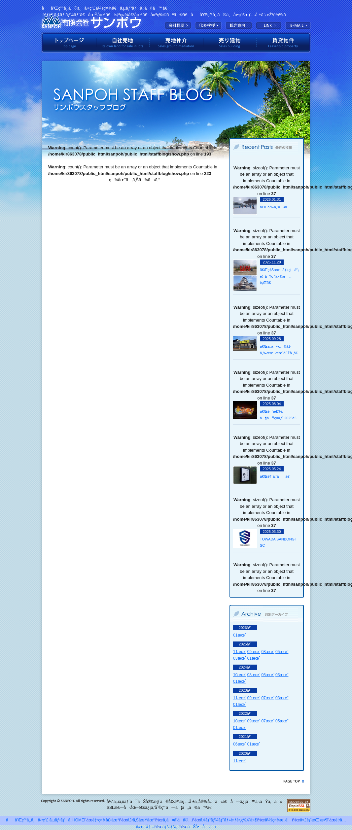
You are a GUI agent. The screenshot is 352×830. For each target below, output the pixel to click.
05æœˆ (281, 651)
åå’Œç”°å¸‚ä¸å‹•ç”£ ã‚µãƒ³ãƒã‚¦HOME (45, 820)
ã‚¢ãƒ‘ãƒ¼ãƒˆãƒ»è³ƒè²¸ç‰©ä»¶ (228, 820)
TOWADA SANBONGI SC (278, 542)
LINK (269, 25)
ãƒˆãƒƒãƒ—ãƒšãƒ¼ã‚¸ (68, 42)
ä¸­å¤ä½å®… (177, 820)
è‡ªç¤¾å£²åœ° (123, 42)
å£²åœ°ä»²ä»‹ (176, 42)
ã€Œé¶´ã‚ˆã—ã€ (276, 476)
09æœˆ (253, 651)
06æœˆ (239, 744)
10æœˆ (239, 675)
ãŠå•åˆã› (202, 826)
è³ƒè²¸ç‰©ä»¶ (284, 42)
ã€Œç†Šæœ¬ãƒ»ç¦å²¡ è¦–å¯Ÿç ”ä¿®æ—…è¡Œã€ (279, 276)
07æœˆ (267, 698)
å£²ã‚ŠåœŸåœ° (141, 820)
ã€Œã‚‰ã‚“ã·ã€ (275, 207)
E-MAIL (298, 25)
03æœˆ (239, 658)
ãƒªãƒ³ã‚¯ (170, 826)
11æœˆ (239, 651)
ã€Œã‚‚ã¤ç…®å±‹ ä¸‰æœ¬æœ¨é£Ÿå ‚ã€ (279, 349)
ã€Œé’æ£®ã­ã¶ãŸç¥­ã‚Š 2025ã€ (279, 414)
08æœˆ (267, 651)
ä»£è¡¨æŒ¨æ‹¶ (208, 25)
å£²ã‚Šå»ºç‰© (230, 42)
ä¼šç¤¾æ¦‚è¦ (178, 25)
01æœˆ (239, 635)
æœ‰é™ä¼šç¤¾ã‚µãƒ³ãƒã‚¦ (91, 21)
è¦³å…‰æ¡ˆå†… (238, 25)
